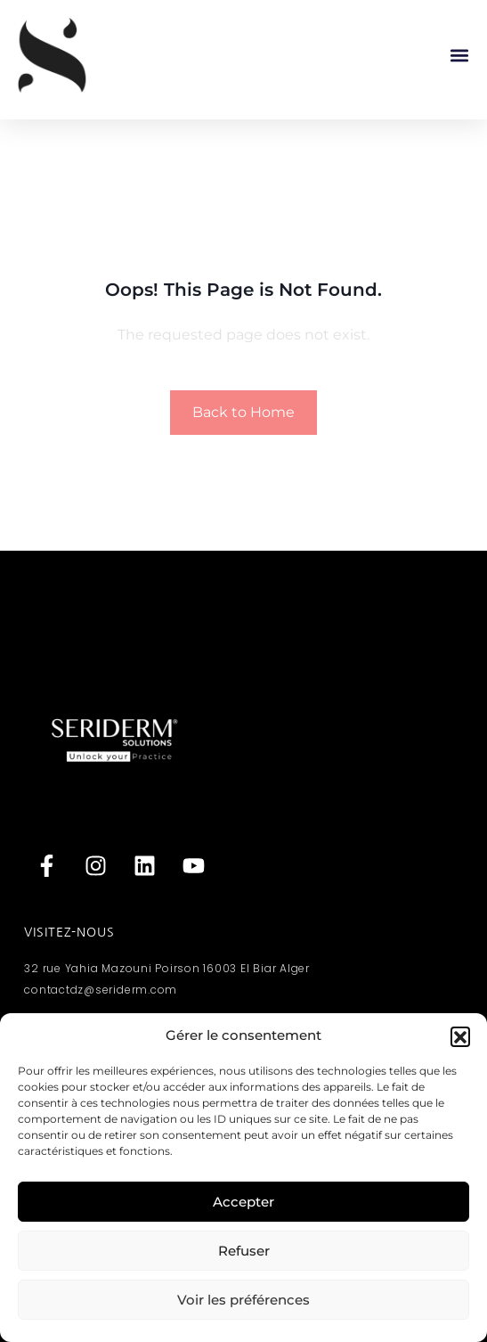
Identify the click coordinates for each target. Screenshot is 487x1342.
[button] (460, 1036)
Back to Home (243, 412)
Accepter (243, 1201)
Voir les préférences (243, 1299)
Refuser (244, 1250)
